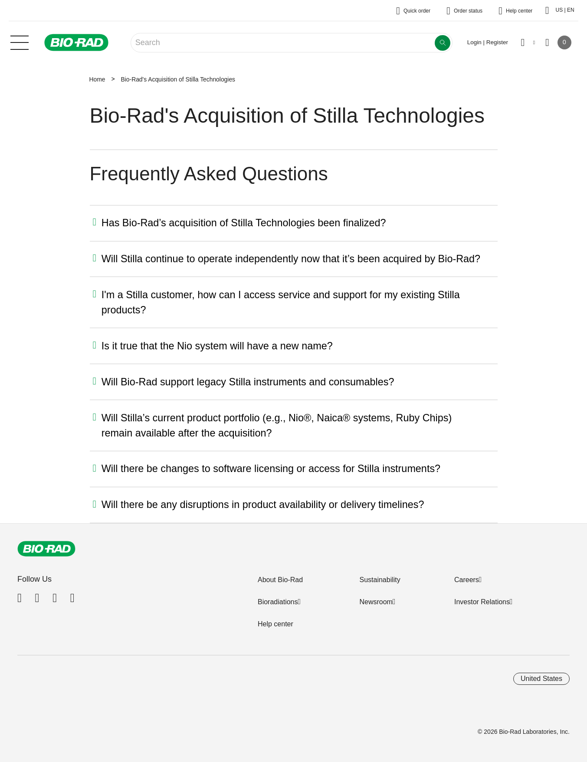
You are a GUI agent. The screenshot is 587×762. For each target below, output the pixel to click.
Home (97, 79)
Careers (466, 579)
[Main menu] (19, 41)
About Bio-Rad (280, 579)
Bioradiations (278, 602)
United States (541, 678)
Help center (275, 624)
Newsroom (375, 602)
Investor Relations (482, 602)
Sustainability (379, 579)
